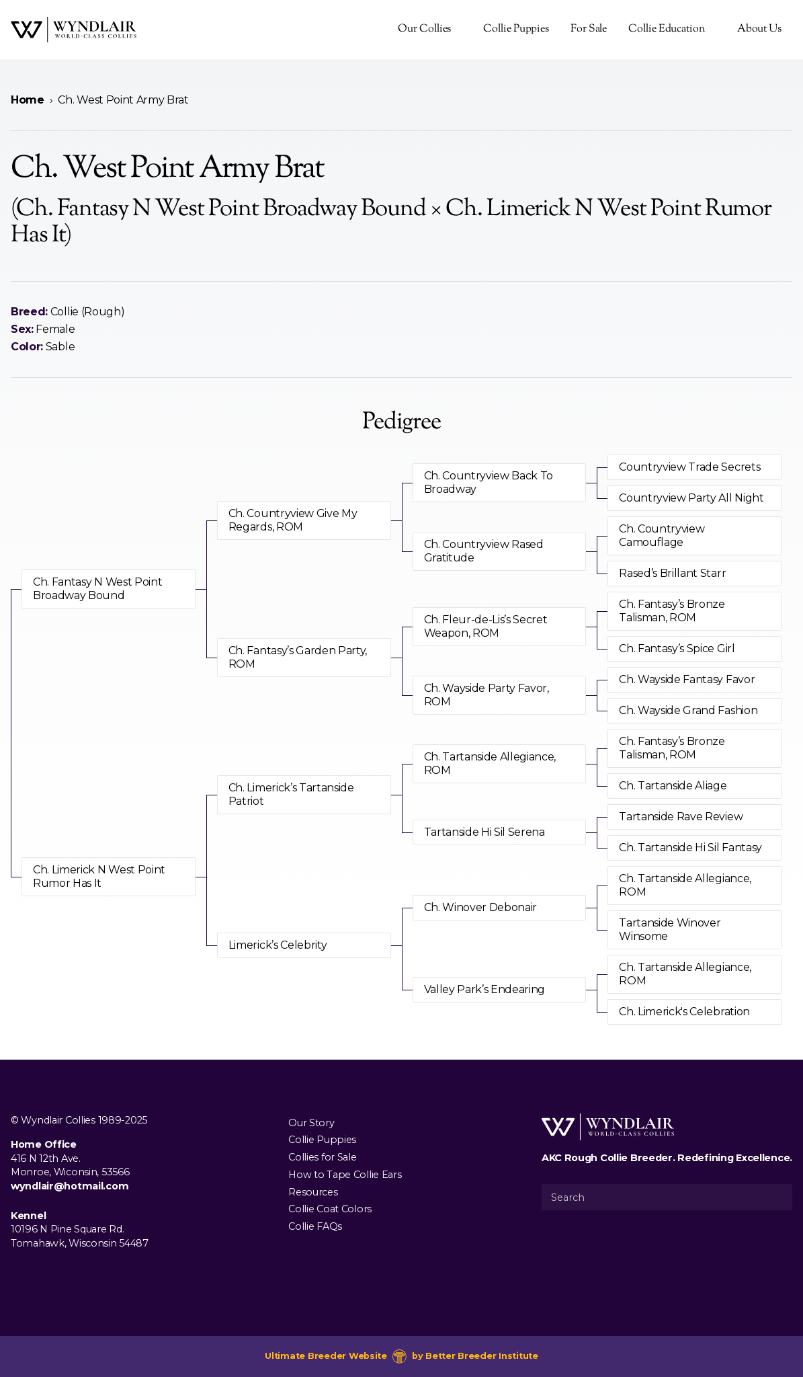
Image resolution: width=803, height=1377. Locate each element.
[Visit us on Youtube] (62, 1274)
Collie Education (666, 29)
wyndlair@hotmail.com (69, 1186)
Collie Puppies (516, 29)
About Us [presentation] (759, 29)
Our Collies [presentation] (424, 29)
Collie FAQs (315, 1226)
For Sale (588, 29)
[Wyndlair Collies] (73, 29)
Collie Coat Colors (330, 1209)
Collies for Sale (322, 1157)
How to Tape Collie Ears (344, 1174)
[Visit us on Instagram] (40, 1274)
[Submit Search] (776, 1196)
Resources (312, 1191)
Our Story (311, 1122)
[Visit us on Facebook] (19, 1274)
